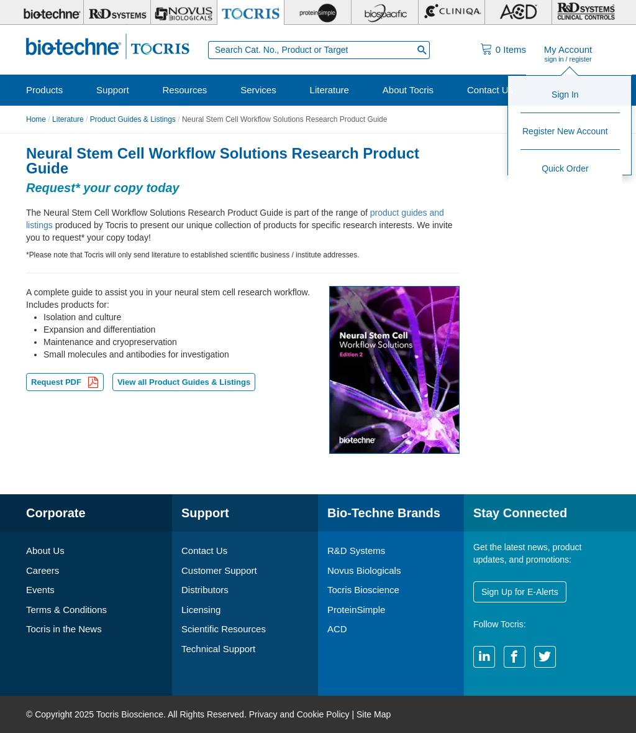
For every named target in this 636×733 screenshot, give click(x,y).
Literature (329, 90)
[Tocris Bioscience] (250, 12)
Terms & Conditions (66, 609)
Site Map (374, 714)
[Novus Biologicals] (184, 12)
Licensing (200, 609)
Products (44, 90)
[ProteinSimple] (317, 12)
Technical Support (218, 648)
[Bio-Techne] (50, 12)
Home (36, 119)
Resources (185, 90)
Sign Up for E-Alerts (519, 592)
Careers (42, 570)
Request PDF (65, 383)
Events (40, 589)
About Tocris (408, 90)
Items (511, 49)
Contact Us (490, 90)
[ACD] (518, 12)
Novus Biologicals (364, 570)
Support (112, 90)
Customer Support (219, 570)
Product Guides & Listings (133, 119)
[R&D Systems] (117, 12)
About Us (45, 550)
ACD (337, 629)
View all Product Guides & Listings (183, 382)
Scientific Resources (223, 629)
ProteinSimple (356, 609)
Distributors (205, 589)
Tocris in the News (64, 629)
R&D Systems (356, 550)
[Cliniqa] (452, 12)
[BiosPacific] (385, 12)
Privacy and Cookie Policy (299, 714)
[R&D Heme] (585, 12)
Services (258, 90)
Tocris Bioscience (363, 589)
